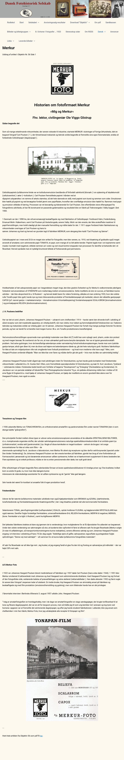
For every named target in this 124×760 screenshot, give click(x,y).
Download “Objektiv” (75, 22)
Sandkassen (104, 22)
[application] (35, 22)
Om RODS (85, 32)
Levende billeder (25, 41)
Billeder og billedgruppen (18, 31)
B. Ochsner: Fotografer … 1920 (46, 32)
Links (10, 41)
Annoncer (109, 32)
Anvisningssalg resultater (51, 22)
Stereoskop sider (70, 32)
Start (20, 22)
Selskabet (31, 22)
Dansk (97, 31)
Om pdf (92, 22)
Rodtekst (10, 22)
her (41, 736)
